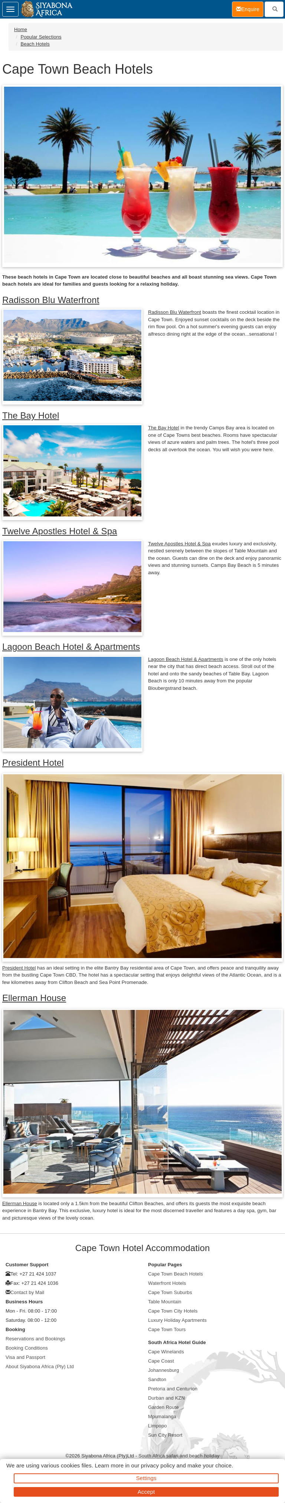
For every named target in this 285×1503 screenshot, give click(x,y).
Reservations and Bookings (35, 1338)
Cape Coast (161, 1361)
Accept (146, 1492)
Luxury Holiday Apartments (177, 1320)
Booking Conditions (27, 1348)
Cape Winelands (166, 1351)
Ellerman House (34, 998)
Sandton (157, 1379)
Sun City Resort (165, 1435)
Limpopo (157, 1426)
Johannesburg (163, 1370)
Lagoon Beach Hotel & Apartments (71, 647)
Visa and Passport (25, 1357)
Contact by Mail (27, 1292)
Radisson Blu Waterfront (50, 300)
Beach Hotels (35, 44)
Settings (146, 1478)
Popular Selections (40, 37)
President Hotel (33, 763)
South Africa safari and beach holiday (178, 1456)
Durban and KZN (166, 1398)
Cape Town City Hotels (172, 1311)
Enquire (249, 8)
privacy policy (158, 1465)
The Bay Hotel (30, 415)
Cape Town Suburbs (170, 1292)
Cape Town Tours (167, 1329)
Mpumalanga (162, 1416)
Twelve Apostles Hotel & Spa (59, 531)
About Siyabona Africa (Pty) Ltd (40, 1366)
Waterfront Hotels (167, 1283)
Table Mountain (164, 1301)
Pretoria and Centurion (172, 1388)
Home (20, 29)
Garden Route (163, 1407)
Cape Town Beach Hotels (175, 1274)
